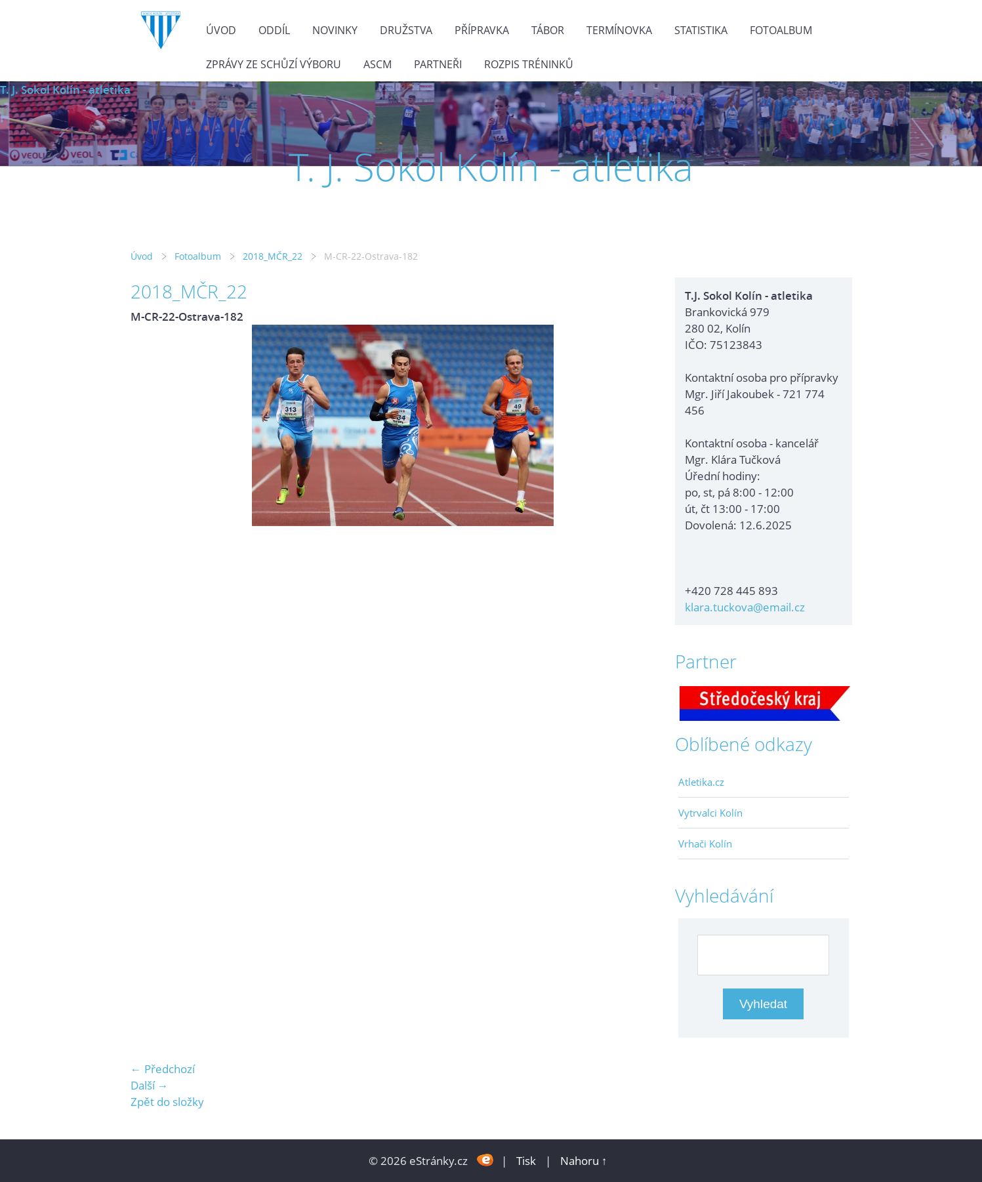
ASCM (377, 64)
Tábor (547, 30)
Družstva (406, 30)
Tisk (526, 1160)
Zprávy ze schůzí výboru (273, 64)
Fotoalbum (781, 30)
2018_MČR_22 (272, 256)
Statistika (700, 30)
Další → (150, 1085)
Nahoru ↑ (583, 1160)
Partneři (438, 64)
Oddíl (274, 30)
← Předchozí (163, 1068)
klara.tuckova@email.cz (745, 607)
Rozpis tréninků (528, 64)
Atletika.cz (701, 781)
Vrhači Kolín (705, 843)
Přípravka (482, 30)
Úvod (221, 30)
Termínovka (619, 30)
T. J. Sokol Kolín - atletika (65, 89)
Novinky (335, 30)
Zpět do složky (167, 1101)
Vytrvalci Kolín (710, 812)
